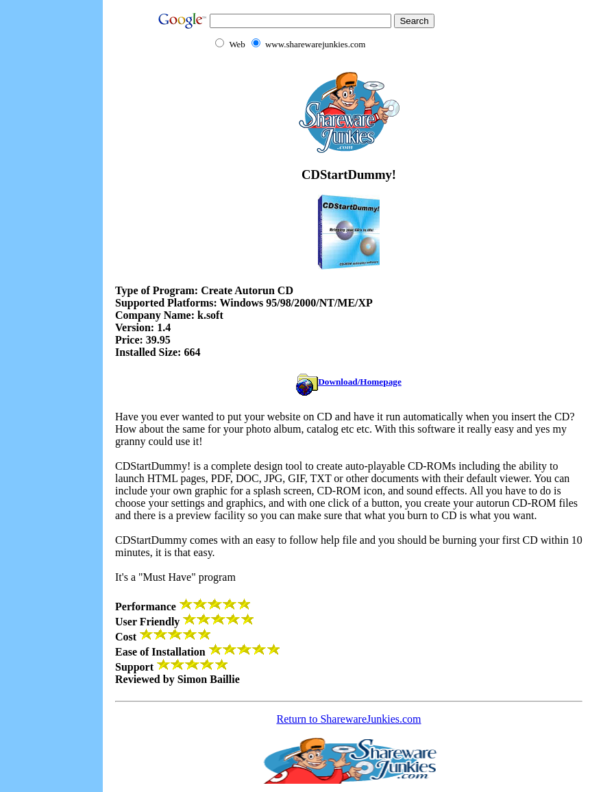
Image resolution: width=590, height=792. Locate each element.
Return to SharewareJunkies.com (348, 719)
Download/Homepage (349, 381)
